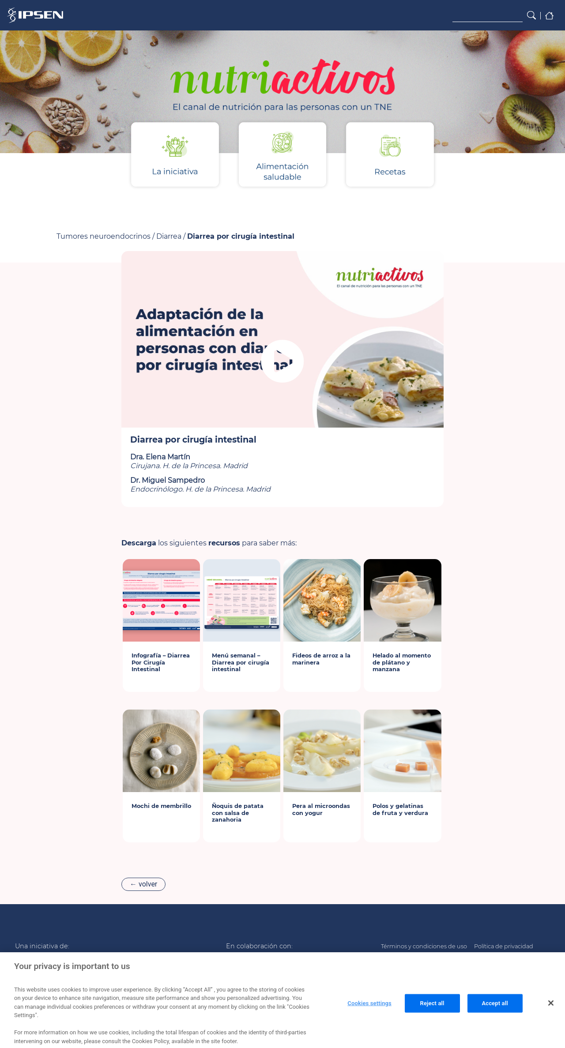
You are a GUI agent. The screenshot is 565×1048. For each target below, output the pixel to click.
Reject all (432, 1010)
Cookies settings (369, 1010)
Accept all (495, 1010)
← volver (143, 884)
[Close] (551, 1010)
